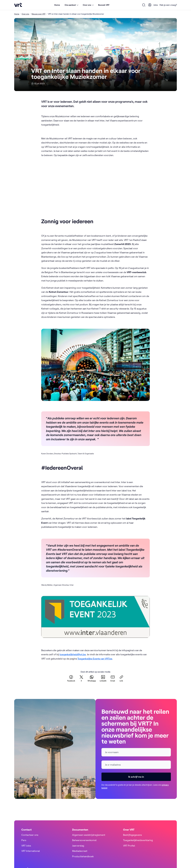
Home (57, 5)
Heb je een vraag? (168, 5)
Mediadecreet (79, 850)
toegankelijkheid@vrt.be (73, 654)
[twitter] (81, 678)
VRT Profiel (129, 845)
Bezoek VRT (103, 5)
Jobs (155, 5)
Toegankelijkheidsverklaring (138, 840)
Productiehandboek (83, 856)
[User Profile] (149, 5)
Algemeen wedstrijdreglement (88, 834)
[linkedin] (103, 678)
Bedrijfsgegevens (132, 834)
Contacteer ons (29, 834)
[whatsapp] (91, 678)
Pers (23, 840)
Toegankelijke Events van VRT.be (94, 658)
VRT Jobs (26, 845)
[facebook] (71, 678)
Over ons (25, 14)
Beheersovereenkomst (84, 840)
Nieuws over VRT (38, 14)
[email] (112, 678)
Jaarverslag (78, 845)
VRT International (30, 850)
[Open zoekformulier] (144, 5)
